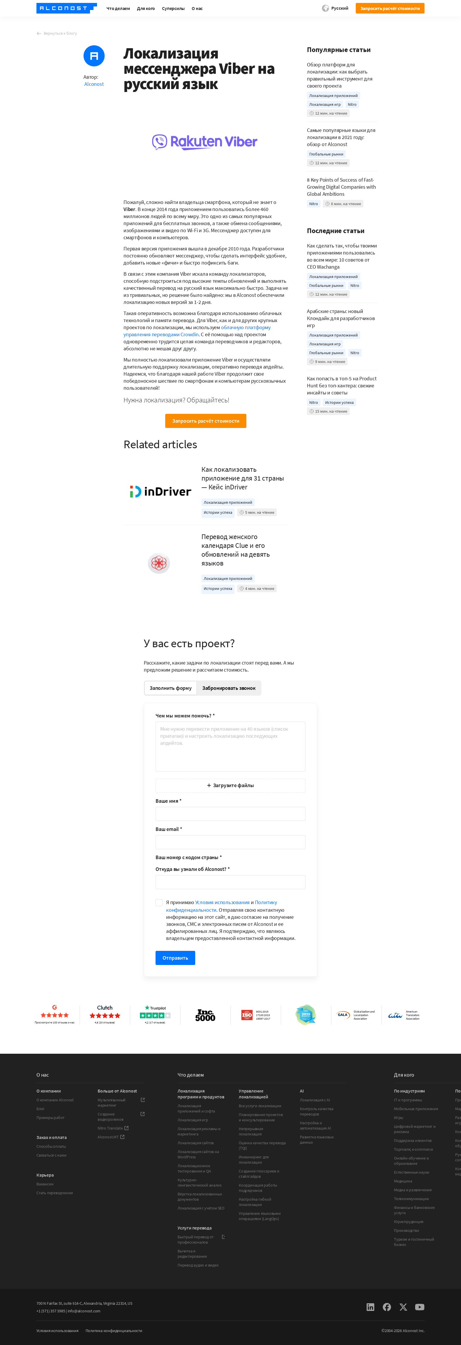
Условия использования (222, 902)
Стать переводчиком (54, 1192)
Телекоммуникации (411, 1198)
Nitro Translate (113, 1128)
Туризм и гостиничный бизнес (414, 1242)
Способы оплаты (51, 1146)
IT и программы (408, 1100)
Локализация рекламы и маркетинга (199, 1131)
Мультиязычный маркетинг (121, 1102)
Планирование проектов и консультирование (261, 1117)
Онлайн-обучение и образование (411, 1160)
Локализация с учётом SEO (201, 1208)
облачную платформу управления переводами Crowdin (196, 331)
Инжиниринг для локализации (254, 1159)
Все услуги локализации (260, 1105)
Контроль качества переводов (316, 1111)
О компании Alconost (55, 1100)
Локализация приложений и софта (196, 1108)
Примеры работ (50, 1117)
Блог (40, 1108)
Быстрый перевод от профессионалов (201, 1239)
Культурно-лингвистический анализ (199, 1182)
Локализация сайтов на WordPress (198, 1154)
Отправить (175, 957)
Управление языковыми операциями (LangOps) (260, 1216)
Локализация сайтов (196, 1142)
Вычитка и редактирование (192, 1253)
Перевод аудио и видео (198, 1265)
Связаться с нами (51, 1155)
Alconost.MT (111, 1137)
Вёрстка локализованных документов (200, 1196)
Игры (398, 1117)
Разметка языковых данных (316, 1139)
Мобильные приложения (416, 1108)
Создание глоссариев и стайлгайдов (259, 1173)
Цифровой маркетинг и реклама (415, 1129)
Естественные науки (411, 1172)
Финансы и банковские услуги (414, 1210)
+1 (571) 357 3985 (50, 1311)
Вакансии (44, 1184)
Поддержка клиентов (413, 1140)
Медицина (403, 1181)
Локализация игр (193, 1119)
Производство (406, 1230)
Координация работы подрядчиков (258, 1187)
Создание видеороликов (121, 1116)
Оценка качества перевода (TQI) (262, 1145)
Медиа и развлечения (413, 1189)
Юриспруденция (408, 1221)
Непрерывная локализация (251, 1131)
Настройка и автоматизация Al (315, 1125)
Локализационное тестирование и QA (194, 1168)
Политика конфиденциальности (114, 1330)
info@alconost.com (84, 1311)
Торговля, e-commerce (413, 1149)
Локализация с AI (315, 1100)
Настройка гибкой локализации (255, 1202)
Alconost (93, 84)
